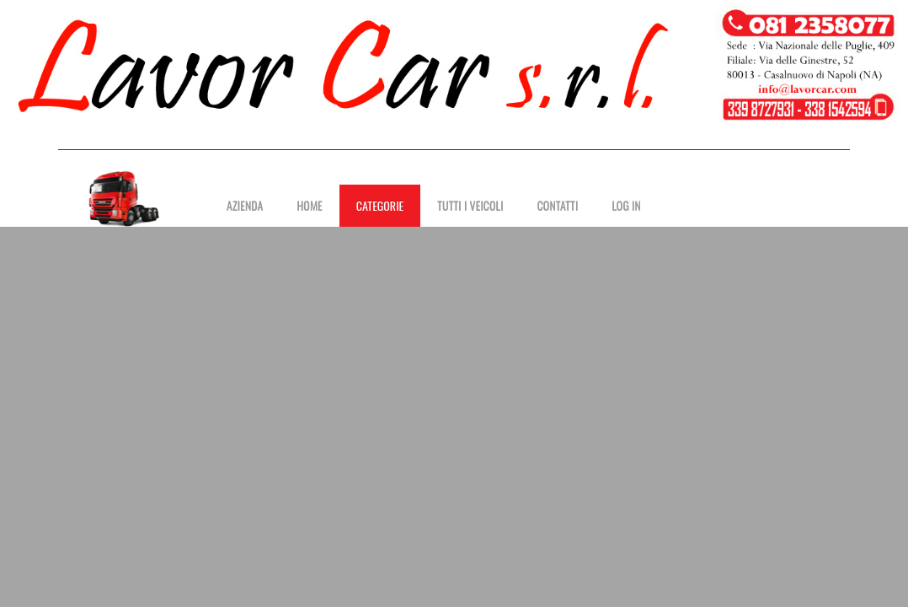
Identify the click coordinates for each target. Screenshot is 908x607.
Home (309, 205)
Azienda (245, 205)
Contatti (558, 205)
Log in (626, 205)
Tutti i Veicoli (470, 205)
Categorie (379, 205)
